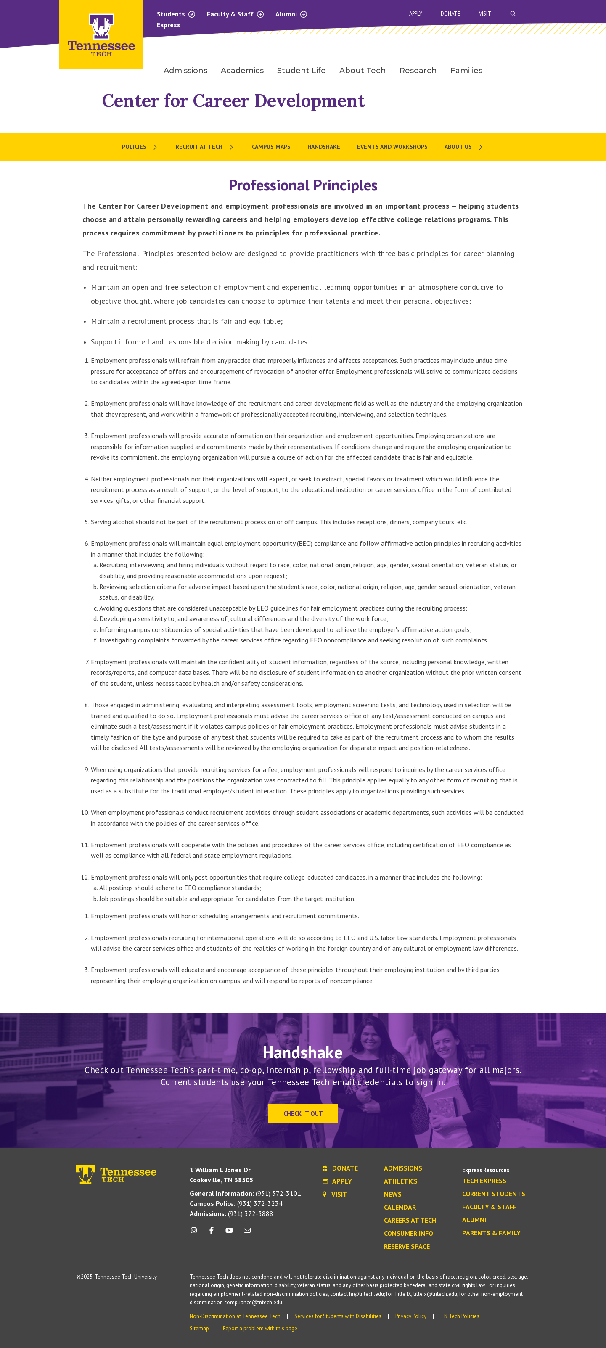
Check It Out (303, 1114)
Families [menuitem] (466, 70)
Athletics (401, 1181)
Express (168, 25)
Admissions (403, 1168)
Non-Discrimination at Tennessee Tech (235, 1316)
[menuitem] (140, 147)
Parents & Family (491, 1233)
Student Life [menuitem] (301, 70)
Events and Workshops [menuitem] (392, 147)
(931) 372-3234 (236, 1203)
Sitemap (199, 1328)
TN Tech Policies (459, 1316)
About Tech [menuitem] (362, 70)
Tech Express (484, 1181)
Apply (415, 13)
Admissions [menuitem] (185, 70)
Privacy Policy (410, 1316)
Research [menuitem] (418, 70)
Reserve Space (407, 1246)
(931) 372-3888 (231, 1213)
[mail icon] (247, 1233)
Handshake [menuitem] (323, 147)
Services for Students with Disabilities (337, 1316)
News (393, 1194)
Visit (485, 13)
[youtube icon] (229, 1233)
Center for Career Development (233, 100)
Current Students (493, 1194)
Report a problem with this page (260, 1328)
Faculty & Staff (236, 14)
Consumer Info (408, 1233)
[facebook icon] (211, 1233)
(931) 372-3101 (245, 1193)
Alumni (291, 14)
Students (176, 14)
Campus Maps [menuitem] (271, 147)
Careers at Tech (410, 1220)
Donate (450, 13)
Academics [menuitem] (242, 70)
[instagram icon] (196, 1233)
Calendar (400, 1207)
